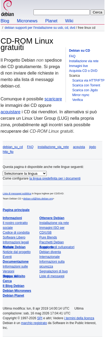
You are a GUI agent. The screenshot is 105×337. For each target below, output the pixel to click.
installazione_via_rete (53, 147)
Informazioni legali (16, 242)
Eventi (7, 257)
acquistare (11, 112)
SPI (39, 318)
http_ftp (8, 152)
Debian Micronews (17, 291)
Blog (5, 21)
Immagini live (78, 66)
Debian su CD (79, 50)
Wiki (69, 21)
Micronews (27, 21)
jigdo (92, 147)
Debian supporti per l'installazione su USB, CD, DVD (40, 28)
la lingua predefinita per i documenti (54, 178)
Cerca (7, 281)
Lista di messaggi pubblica (17, 193)
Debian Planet (13, 295)
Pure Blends (48, 237)
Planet (51, 21)
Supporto (46, 247)
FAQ (72, 56)
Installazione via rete (84, 61)
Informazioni (12, 218)
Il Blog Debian (13, 286)
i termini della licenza (79, 318)
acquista (79, 147)
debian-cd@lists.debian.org (38, 198)
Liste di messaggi (52, 276)
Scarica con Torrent (86, 85)
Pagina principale (16, 210)
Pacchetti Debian (51, 242)
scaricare (53, 99)
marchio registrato (34, 323)
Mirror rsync (80, 95)
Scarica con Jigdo (85, 90)
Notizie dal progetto (17, 252)
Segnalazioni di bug (53, 271)
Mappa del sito (14, 276)
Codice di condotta (16, 232)
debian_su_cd (13, 147)
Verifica (77, 100)
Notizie (8, 247)
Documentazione (16, 262)
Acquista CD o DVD (83, 71)
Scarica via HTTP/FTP (88, 80)
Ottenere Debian (52, 218)
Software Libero (14, 237)
